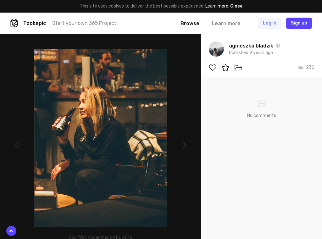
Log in (269, 23)
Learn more (216, 6)
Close (236, 6)
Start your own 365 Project (84, 23)
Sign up (299, 23)
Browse (189, 23)
